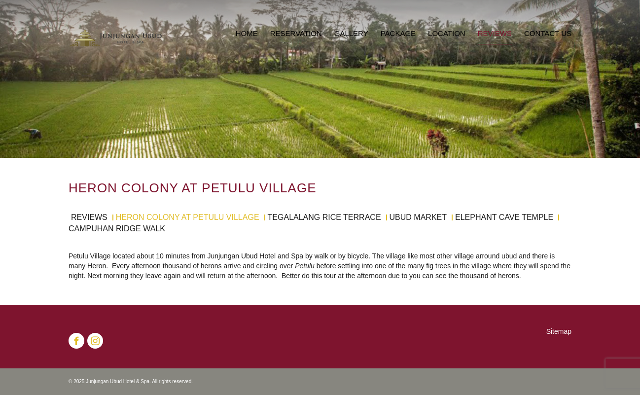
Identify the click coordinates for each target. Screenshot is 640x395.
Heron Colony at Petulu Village (187, 217)
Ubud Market (418, 217)
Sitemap (558, 331)
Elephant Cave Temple (504, 217)
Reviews (89, 217)
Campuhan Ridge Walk (117, 229)
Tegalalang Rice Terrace (324, 217)
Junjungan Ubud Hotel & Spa (117, 381)
